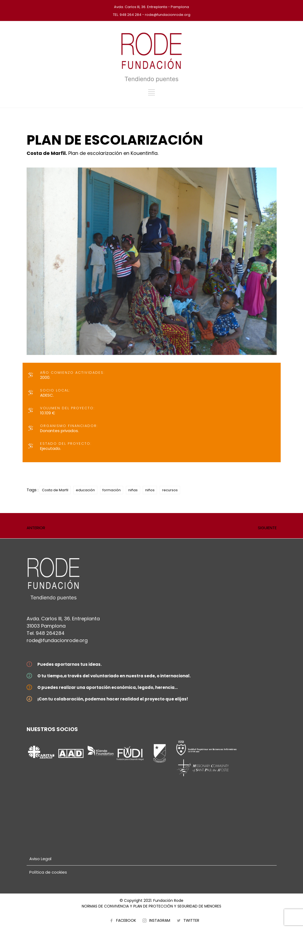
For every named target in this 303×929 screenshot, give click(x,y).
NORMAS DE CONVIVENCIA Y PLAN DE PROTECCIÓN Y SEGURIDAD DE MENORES (151, 906)
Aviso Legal (40, 859)
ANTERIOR (36, 528)
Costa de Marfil (55, 490)
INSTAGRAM (159, 920)
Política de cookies (48, 872)
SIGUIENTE (267, 528)
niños (150, 490)
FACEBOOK (126, 920)
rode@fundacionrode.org (57, 640)
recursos (170, 490)
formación (111, 490)
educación (85, 490)
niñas (133, 490)
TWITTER (191, 920)
